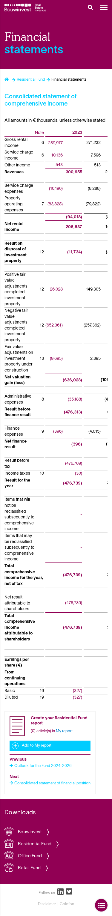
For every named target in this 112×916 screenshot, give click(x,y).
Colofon (67, 904)
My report (64, 731)
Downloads (20, 813)
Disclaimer (47, 904)
